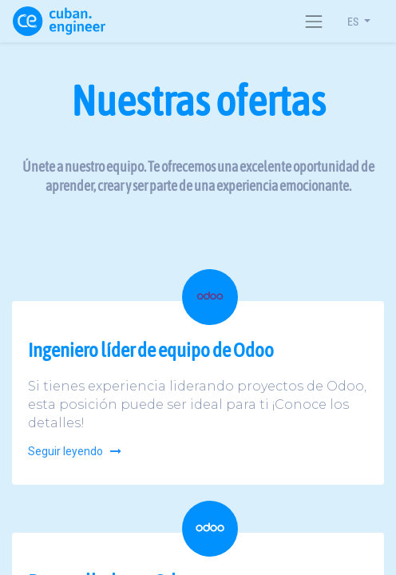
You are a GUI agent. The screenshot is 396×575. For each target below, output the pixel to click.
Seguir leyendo (75, 451)
